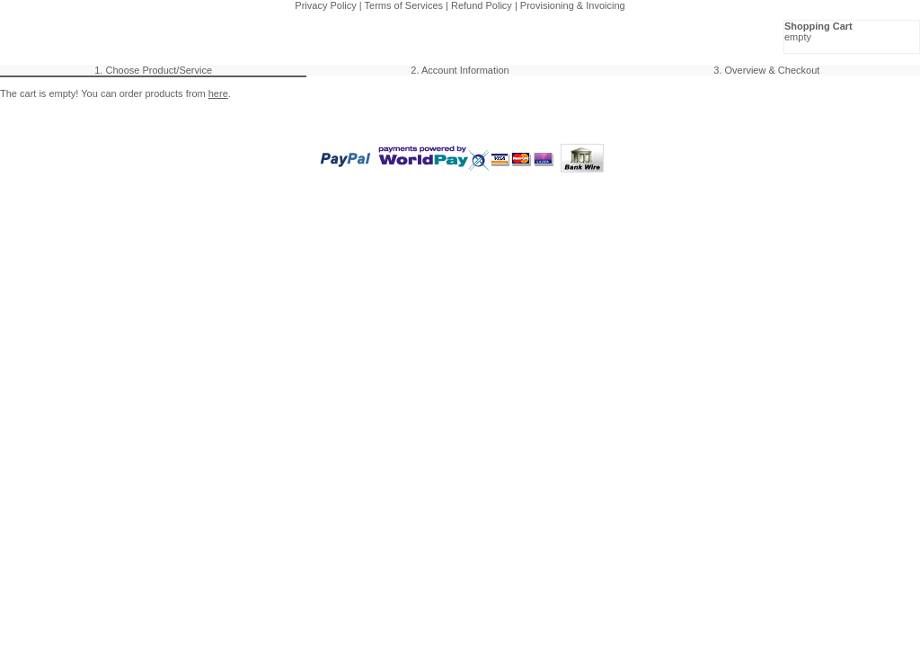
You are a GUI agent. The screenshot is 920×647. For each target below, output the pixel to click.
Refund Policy (481, 5)
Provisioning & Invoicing (572, 5)
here (218, 93)
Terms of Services (404, 5)
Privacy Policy (325, 5)
